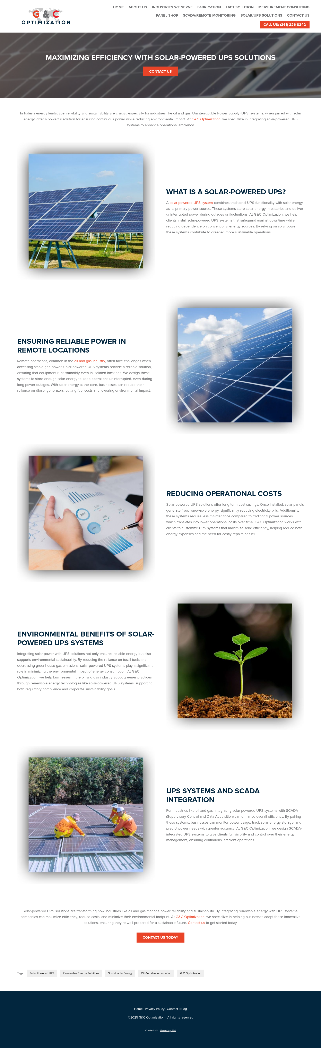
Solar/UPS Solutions (261, 15)
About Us (138, 7)
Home (118, 7)
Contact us (196, 922)
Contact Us (298, 15)
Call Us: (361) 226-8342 (284, 24)
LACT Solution (240, 7)
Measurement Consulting (284, 7)
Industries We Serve (172, 7)
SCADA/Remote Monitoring (209, 15)
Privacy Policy (155, 1008)
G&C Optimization (206, 119)
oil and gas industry (89, 360)
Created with (160, 1030)
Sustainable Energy (120, 973)
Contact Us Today (160, 937)
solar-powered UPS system (191, 202)
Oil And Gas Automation (156, 973)
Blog (183, 1008)
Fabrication (209, 7)
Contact (172, 1008)
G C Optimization (190, 973)
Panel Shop (167, 15)
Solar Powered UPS (42, 973)
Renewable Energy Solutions (81, 973)
